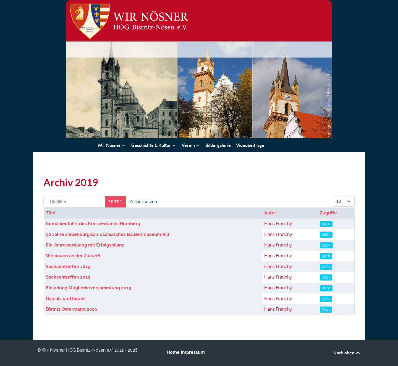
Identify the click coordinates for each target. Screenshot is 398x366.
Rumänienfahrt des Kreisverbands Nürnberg (93, 223)
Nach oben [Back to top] (347, 352)
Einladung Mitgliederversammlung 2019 (88, 287)
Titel (51, 213)
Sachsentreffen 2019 (68, 266)
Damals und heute (65, 298)
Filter (115, 202)
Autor (270, 213)
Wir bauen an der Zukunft (73, 255)
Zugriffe (328, 213)
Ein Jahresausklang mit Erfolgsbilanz (85, 245)
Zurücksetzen (143, 201)
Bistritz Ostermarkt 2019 (71, 309)
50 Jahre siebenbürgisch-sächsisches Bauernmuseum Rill (107, 234)
